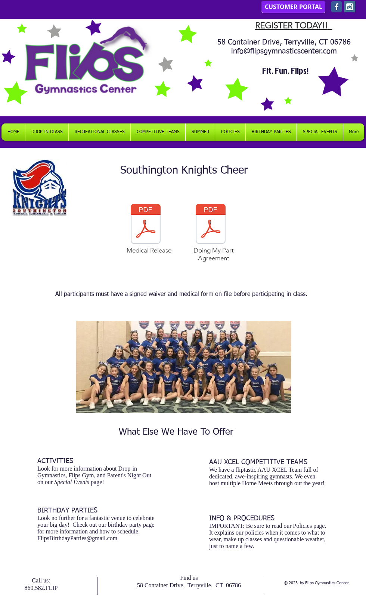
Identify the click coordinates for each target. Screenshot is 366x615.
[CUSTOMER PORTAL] (293, 6)
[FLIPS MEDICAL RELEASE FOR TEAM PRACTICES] (145, 225)
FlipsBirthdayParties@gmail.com (77, 538)
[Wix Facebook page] (336, 6)
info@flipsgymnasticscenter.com (284, 51)
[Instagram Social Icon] (349, 6)
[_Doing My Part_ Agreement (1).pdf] (210, 225)
